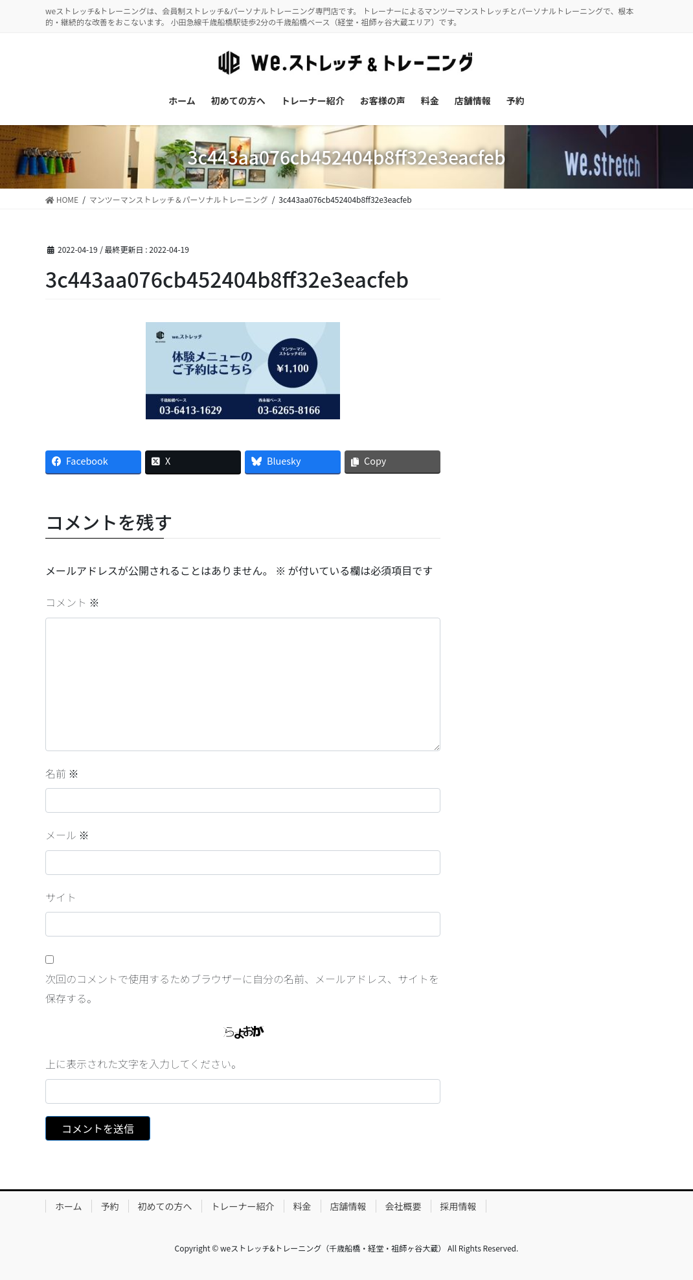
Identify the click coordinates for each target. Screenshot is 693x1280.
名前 (62, 773)
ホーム (68, 1206)
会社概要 (403, 1206)
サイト (60, 897)
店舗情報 (348, 1206)
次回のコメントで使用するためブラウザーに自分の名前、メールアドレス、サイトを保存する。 (242, 988)
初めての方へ (165, 1206)
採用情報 (458, 1206)
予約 (110, 1206)
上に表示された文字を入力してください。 (143, 1063)
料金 (302, 1206)
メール (67, 835)
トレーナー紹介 (243, 1206)
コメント (72, 602)
